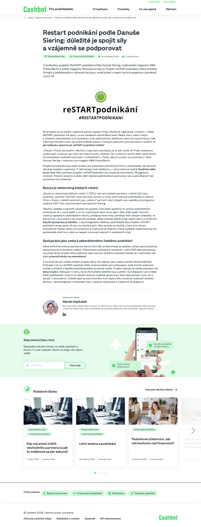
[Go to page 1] (95, 473)
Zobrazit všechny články (161, 389)
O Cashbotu (100, 9)
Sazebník (90, 518)
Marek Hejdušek (75, 301)
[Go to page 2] (98, 473)
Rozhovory (116, 493)
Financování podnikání (82, 56)
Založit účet (154, 2)
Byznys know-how (54, 56)
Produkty (123, 9)
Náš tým (171, 9)
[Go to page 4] (106, 473)
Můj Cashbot (169, 2)
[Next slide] (193, 430)
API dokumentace (110, 518)
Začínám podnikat (143, 493)
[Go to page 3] (102, 473)
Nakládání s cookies (68, 518)
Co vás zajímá (147, 9)
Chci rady (75, 365)
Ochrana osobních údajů (37, 518)
